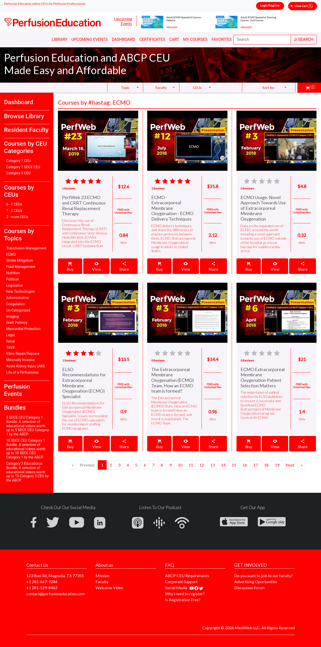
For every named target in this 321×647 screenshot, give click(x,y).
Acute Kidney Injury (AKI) (25, 366)
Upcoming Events (123, 21)
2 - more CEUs (17, 217)
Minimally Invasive (20, 360)
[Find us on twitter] (201, 587)
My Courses (195, 39)
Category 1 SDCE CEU (23, 167)
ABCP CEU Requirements (187, 575)
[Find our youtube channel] (192, 587)
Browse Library (24, 116)
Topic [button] (125, 87)
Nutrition (13, 273)
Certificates (152, 39)
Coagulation (15, 304)
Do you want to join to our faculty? (263, 575)
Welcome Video (109, 587)
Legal (10, 335)
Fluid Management (20, 267)
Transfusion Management (26, 248)
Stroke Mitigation (19, 260)
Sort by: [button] (269, 87)
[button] (310, 88)
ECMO (11, 254)
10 (180, 464)
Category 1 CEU (18, 161)
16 (245, 464)
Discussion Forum (249, 587)
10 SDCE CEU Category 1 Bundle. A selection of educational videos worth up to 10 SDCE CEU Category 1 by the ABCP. (25, 448)
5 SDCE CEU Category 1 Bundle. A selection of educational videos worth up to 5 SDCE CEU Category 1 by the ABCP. (27, 425)
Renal (10, 341)
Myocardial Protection (23, 329)
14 (223, 464)
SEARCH (303, 39)
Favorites (221, 39)
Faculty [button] (161, 87)
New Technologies (20, 291)
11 (191, 464)
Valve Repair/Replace (22, 354)
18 (266, 464)
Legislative (14, 285)
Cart (174, 39)
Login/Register (270, 5)
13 (212, 464)
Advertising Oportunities (255, 581)
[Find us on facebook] (196, 587)
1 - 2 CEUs (14, 211)
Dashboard (123, 39)
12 (201, 464)
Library (59, 39)
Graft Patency (17, 322)
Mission (102, 575)
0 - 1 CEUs (14, 204)
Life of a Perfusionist (22, 372)
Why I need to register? (185, 593)
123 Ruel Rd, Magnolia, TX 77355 (55, 575)
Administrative (17, 298)
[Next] (290, 465)
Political (12, 279)
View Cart (303, 6)
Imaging (12, 316)
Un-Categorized (18, 310)
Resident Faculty (26, 129)
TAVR (10, 348)
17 (255, 464)
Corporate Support (181, 581)
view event (171, 27)
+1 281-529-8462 (41, 587)
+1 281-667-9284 (41, 581)
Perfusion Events (17, 390)
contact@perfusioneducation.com (55, 593)
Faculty (102, 581)
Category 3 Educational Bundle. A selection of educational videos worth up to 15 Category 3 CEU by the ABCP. (27, 471)
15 (234, 464)
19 (277, 464)
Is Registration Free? (182, 599)
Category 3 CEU (18, 173)
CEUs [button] (197, 87)
